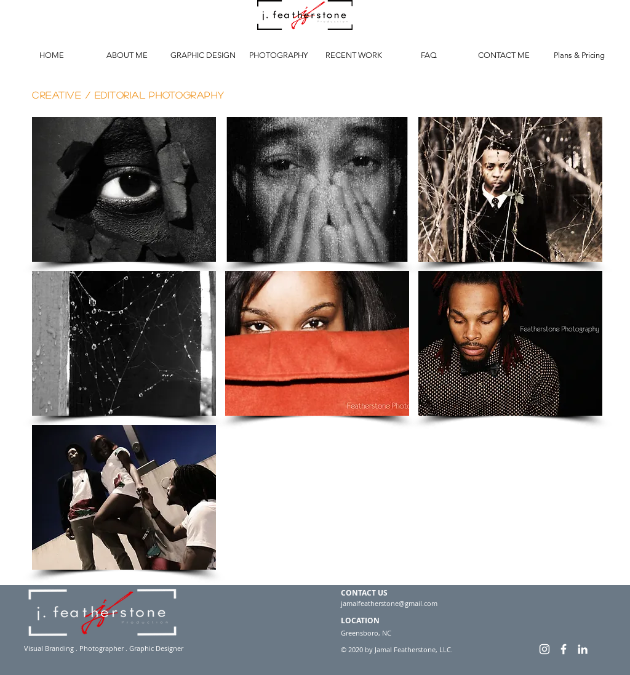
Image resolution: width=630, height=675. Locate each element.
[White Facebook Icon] (563, 649)
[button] (124, 189)
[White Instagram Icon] (544, 649)
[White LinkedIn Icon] (582, 649)
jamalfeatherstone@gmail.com (389, 603)
